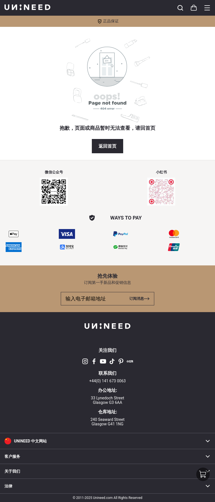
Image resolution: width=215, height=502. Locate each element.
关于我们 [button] (107, 471)
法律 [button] (107, 486)
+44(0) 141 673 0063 (107, 381)
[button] (107, 441)
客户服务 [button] (107, 456)
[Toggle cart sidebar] (180, 7)
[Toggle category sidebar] (207, 7)
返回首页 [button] (107, 146)
